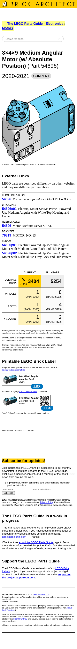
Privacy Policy (46, 502)
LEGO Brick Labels (28, 391)
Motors (7, 28)
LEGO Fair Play (20, 619)
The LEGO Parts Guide (25, 23)
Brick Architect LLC (41, 595)
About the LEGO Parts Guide (36, 542)
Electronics (54, 23)
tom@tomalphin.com (14, 536)
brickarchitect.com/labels (13, 369)
